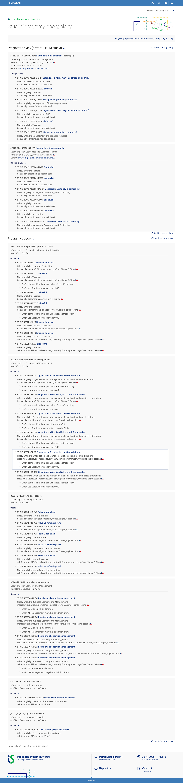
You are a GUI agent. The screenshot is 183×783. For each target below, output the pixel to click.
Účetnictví (49, 178)
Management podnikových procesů (60, 99)
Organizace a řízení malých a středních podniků (66, 77)
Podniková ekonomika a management (56, 598)
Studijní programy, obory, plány (27, 19)
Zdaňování (47, 88)
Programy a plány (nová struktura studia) (134, 38)
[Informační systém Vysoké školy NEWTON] (14, 3)
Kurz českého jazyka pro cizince (53, 729)
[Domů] (152, 3)
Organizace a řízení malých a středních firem (58, 375)
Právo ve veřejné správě (49, 522)
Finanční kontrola (44, 262)
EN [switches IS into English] (165, 3)
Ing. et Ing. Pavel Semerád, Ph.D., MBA (36, 157)
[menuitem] (161, 10)
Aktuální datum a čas (150, 760)
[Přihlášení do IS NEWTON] (172, 3)
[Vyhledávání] (159, 3)
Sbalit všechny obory (162, 238)
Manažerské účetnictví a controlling (62, 188)
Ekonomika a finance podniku (49, 148)
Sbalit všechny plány (162, 47)
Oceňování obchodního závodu (59, 697)
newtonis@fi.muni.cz (107, 760)
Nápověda (105, 768)
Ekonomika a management (49, 55)
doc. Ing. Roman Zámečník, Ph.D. (33, 68)
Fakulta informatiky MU (34, 760)
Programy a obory (164, 38)
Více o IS (147, 768)
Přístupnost (146, 771)
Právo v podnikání (46, 512)
